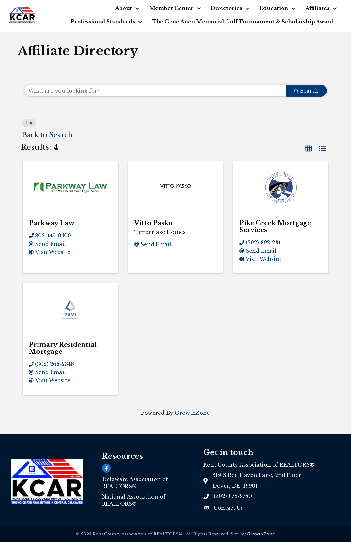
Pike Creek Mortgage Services (275, 226)
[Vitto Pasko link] (175, 186)
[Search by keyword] (155, 91)
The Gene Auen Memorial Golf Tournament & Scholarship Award (243, 21)
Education (273, 8)
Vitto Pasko (153, 223)
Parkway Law (51, 223)
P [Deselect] (29, 122)
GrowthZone (192, 413)
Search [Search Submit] (306, 91)
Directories (226, 8)
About (123, 8)
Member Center (171, 8)
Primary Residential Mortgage (63, 348)
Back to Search (47, 135)
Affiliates (317, 8)
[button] (308, 149)
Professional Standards (103, 21)
